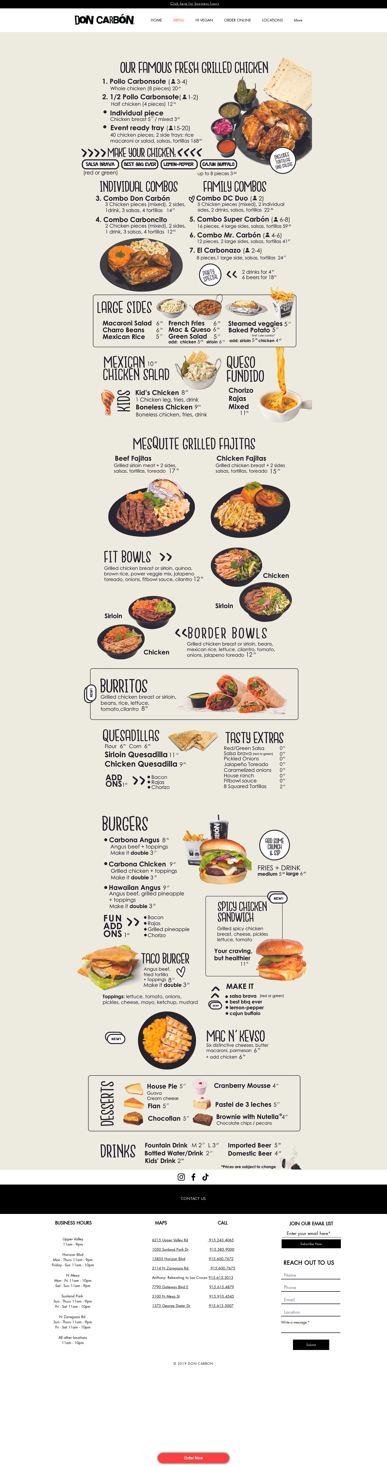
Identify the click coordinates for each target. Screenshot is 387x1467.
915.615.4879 (221, 1287)
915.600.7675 (223, 1268)
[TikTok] (205, 1177)
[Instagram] (181, 1177)
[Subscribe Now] (311, 1243)
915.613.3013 (221, 1277)
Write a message (294, 1322)
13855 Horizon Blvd (168, 1258)
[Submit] (311, 1345)
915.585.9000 (222, 1249)
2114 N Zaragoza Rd (171, 1268)
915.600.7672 (221, 1258)
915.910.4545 (221, 1296)
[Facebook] (193, 1177)
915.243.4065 (221, 1240)
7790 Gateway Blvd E (170, 1287)
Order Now (193, 1458)
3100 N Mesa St (166, 1296)
